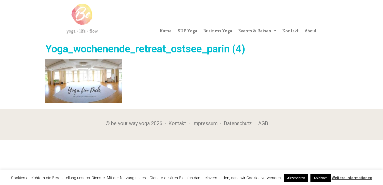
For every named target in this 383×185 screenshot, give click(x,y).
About (311, 31)
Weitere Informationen (352, 177)
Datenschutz (238, 123)
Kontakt (290, 31)
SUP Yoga (187, 31)
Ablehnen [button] (321, 178)
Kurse (166, 31)
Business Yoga (217, 31)
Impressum (205, 123)
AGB (263, 123)
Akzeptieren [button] (296, 178)
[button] (257, 31)
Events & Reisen (257, 31)
